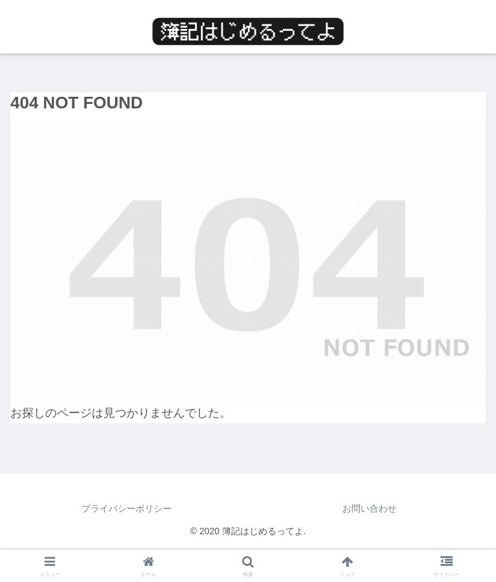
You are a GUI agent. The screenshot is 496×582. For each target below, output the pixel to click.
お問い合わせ (369, 508)
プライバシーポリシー (126, 508)
